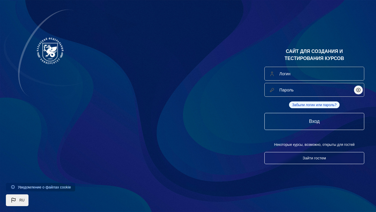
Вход (314, 121)
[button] (17, 200)
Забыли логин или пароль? (314, 105)
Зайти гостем (314, 158)
